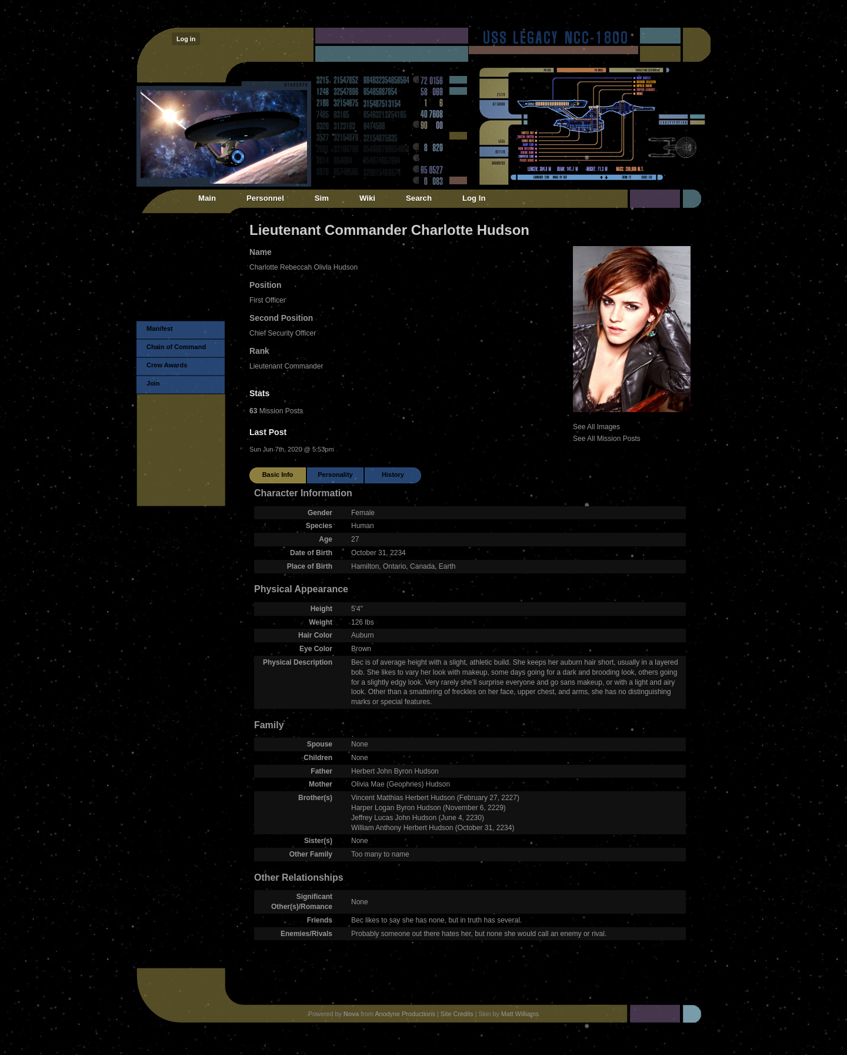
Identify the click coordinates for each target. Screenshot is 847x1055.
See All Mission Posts (607, 438)
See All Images (596, 427)
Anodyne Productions (405, 1013)
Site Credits (457, 1013)
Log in (185, 38)
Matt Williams (520, 1013)
